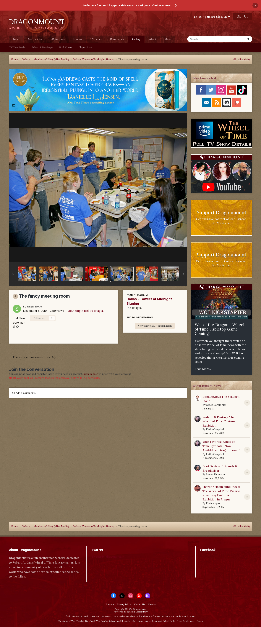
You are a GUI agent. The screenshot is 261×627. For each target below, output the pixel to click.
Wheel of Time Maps (42, 47)
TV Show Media (17, 47)
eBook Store (58, 39)
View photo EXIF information (155, 325)
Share (20, 318)
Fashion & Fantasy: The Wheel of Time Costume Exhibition (219, 421)
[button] (13, 274)
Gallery (136, 40)
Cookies (151, 604)
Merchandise (35, 39)
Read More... (203, 369)
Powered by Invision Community (130, 611)
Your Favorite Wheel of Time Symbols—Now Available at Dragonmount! (221, 446)
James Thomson (215, 474)
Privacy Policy (124, 604)
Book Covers (65, 47)
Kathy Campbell (215, 429)
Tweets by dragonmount (108, 556)
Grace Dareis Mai (216, 404)
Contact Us (139, 604)
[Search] (206, 39)
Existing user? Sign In (212, 16)
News (16, 39)
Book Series (117, 39)
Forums (77, 39)
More (168, 39)
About (152, 39)
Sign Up (242, 16)
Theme (110, 604)
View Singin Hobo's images (85, 310)
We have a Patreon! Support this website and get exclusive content (127, 5)
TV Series (96, 39)
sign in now (91, 374)
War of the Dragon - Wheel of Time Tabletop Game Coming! (219, 329)
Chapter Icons (85, 47)
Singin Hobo (34, 306)
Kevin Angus (213, 503)
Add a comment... (24, 393)
